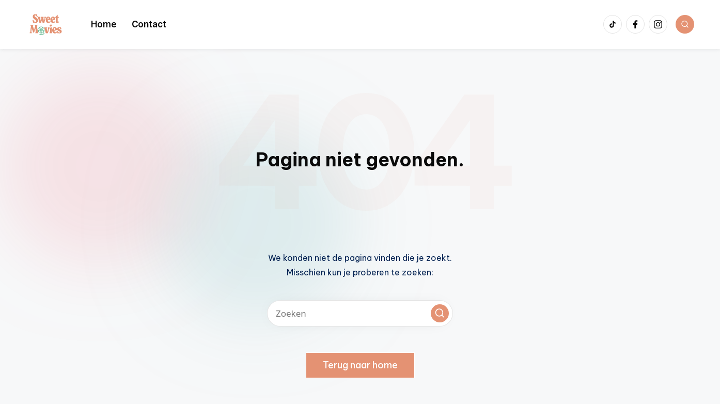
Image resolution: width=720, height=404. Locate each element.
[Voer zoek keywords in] (360, 313)
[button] (440, 313)
